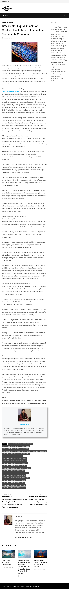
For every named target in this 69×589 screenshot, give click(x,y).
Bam (37, 586)
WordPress (30, 586)
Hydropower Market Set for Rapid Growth (7, 562)
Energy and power (7, 22)
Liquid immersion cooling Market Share (14, 480)
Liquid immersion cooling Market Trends (14, 487)
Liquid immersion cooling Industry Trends (14, 458)
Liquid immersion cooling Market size (13, 482)
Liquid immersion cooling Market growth (14, 465)
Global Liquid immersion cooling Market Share (16, 446)
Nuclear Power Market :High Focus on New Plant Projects (40, 563)
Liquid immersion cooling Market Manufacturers (16, 468)
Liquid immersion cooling (10, 91)
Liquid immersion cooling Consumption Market (16, 453)
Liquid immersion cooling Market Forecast (15, 463)
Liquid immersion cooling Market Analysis (14, 461)
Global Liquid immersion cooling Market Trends (16, 451)
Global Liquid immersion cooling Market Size (15, 449)
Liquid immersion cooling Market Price (14, 470)
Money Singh (24, 424)
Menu (5, 15)
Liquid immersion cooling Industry (12, 456)
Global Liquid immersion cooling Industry (20, 444)
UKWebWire (16, 586)
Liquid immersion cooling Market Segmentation (16, 478)
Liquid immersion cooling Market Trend (14, 485)
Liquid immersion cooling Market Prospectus (16, 473)
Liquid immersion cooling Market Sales (14, 475)
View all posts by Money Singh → (24, 537)
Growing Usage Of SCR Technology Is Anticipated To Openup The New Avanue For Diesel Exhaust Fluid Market (24, 566)
